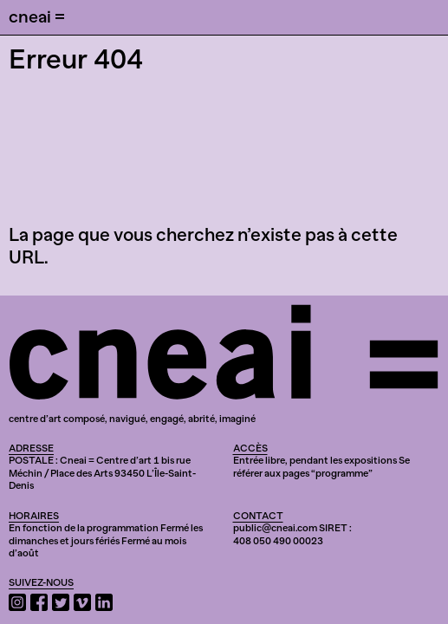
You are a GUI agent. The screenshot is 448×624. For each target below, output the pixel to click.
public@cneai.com (275, 528)
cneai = (37, 16)
